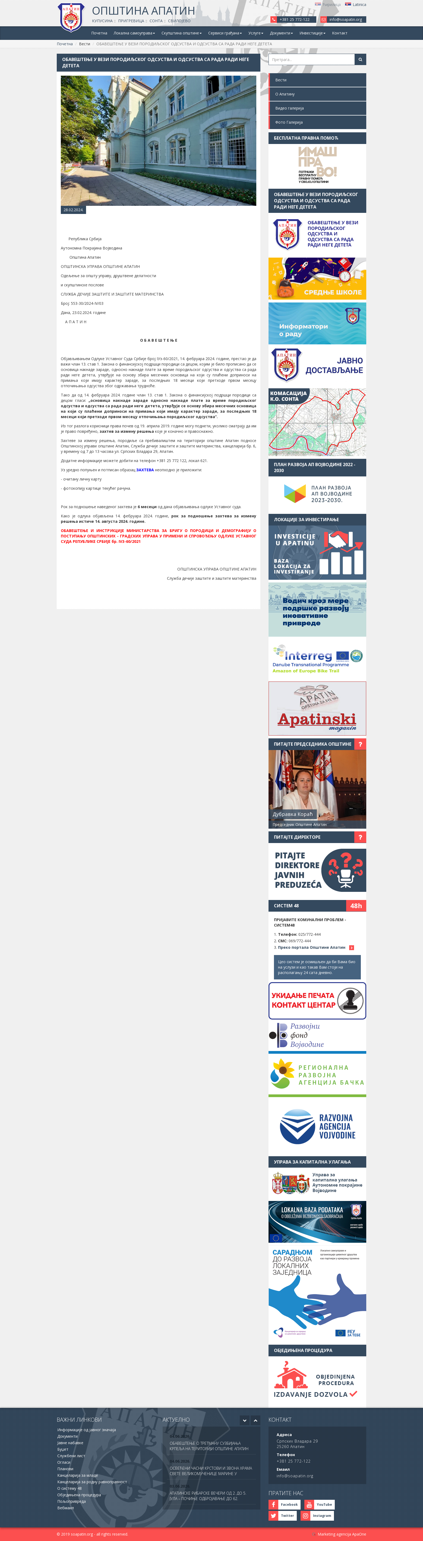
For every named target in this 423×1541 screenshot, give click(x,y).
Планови (65, 1468)
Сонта (156, 20)
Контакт (340, 33)
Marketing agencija (334, 1534)
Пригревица (131, 20)
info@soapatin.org (346, 19)
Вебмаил (65, 1507)
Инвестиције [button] (312, 33)
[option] (211, 1443)
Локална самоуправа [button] (134, 33)
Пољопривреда (71, 1501)
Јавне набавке (70, 1442)
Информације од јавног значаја (86, 1429)
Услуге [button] (255, 33)
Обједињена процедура (79, 1494)
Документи (67, 1436)
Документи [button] (281, 33)
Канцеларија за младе (77, 1475)
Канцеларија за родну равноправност (92, 1481)
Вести (280, 79)
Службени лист (71, 1455)
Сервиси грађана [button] (225, 33)
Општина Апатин (143, 10)
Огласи (63, 1462)
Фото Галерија (289, 122)
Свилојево (179, 20)
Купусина (102, 20)
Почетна (99, 33)
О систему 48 (69, 1488)
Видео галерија (289, 108)
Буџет (62, 1449)
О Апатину (285, 94)
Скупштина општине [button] (182, 33)
